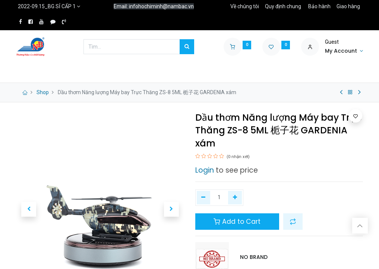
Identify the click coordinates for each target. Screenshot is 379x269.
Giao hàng (348, 6)
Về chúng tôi (244, 6)
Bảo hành (319, 6)
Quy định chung (283, 6)
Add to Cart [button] (237, 221)
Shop (43, 92)
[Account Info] (344, 51)
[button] (293, 221)
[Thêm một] (235, 197)
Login (204, 170)
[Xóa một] (204, 197)
